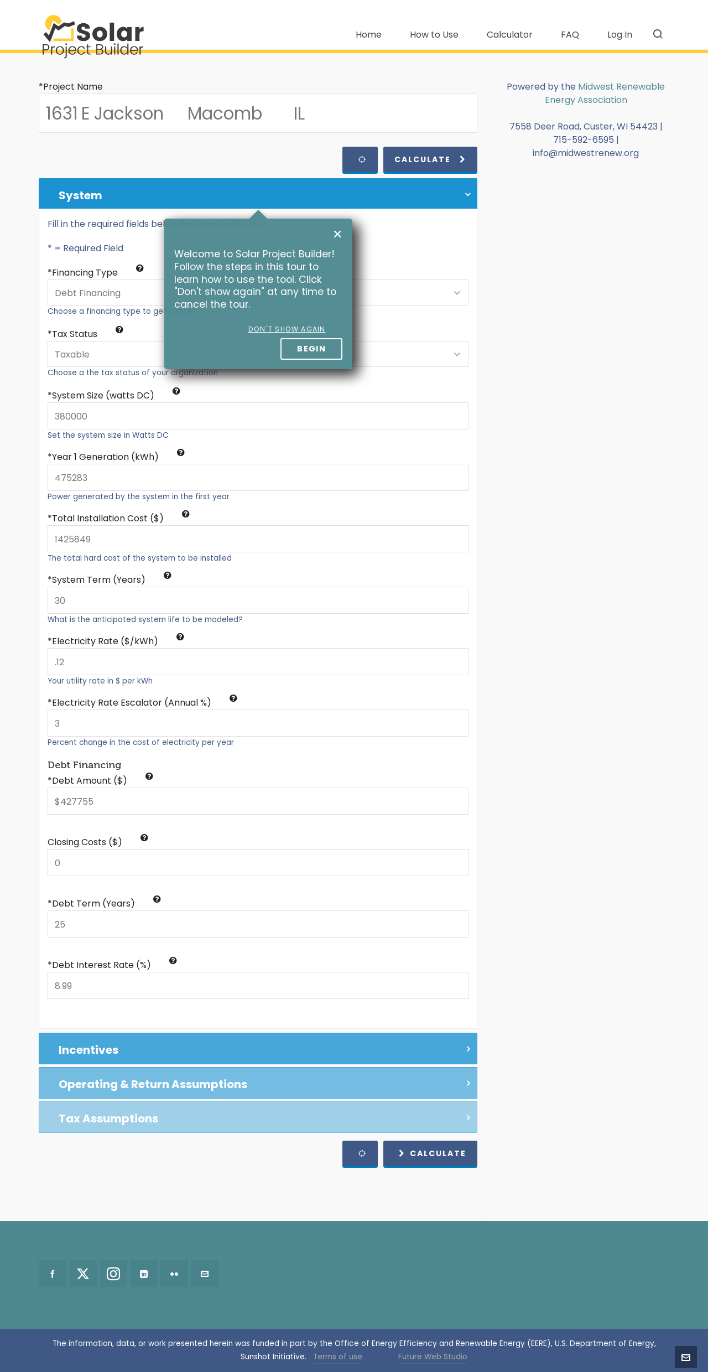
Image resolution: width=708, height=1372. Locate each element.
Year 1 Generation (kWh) (118, 457)
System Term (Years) (111, 579)
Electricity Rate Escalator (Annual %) (144, 702)
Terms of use (337, 1357)
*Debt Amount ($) (100, 780)
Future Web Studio (432, 1357)
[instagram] (113, 1273)
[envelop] (204, 1273)
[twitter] (83, 1273)
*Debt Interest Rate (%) (112, 965)
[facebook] (52, 1273)
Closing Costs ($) (98, 842)
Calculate (430, 159)
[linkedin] (144, 1273)
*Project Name (71, 86)
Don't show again (287, 329)
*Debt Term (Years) (104, 903)
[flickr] (174, 1273)
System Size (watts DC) (116, 395)
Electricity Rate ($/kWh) (118, 641)
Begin (311, 348)
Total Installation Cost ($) (121, 518)
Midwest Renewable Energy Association (605, 93)
